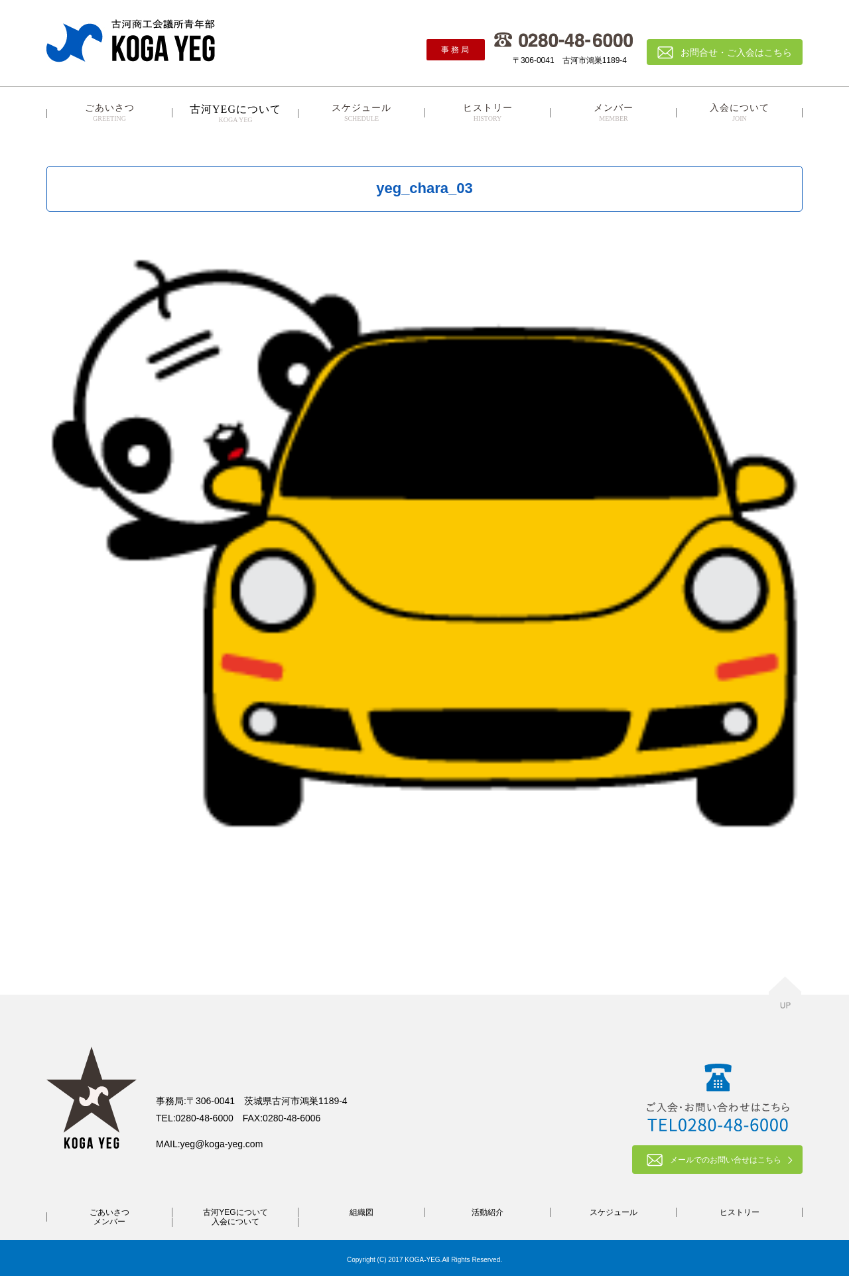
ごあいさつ (109, 113)
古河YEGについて (235, 1212)
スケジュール (361, 113)
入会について (740, 113)
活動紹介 (487, 1212)
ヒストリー (487, 113)
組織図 (361, 1212)
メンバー (614, 113)
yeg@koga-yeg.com (221, 1144)
